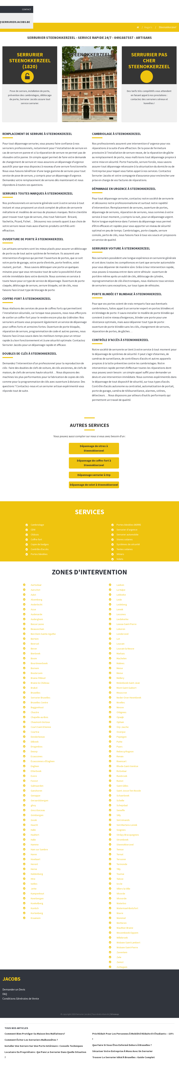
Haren (34, 854)
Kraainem (36, 918)
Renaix (120, 756)
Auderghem (37, 619)
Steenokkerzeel (125, 844)
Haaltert (35, 834)
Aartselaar (36, 584)
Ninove (120, 707)
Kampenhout (37, 893)
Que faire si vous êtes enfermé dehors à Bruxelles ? (122, 1045)
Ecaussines (36, 756)
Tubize (120, 878)
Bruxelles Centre (39, 702)
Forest (34, 780)
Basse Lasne (37, 624)
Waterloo (121, 903)
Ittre (33, 878)
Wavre (120, 913)
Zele (119, 957)
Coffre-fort (36, 539)
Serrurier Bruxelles (40, 697)
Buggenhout (37, 707)
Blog (112, 15)
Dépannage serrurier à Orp (93, 475)
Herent (34, 864)
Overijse (121, 731)
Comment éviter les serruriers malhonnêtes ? (31, 1039)
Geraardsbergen (39, 800)
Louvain (120, 643)
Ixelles (34, 883)
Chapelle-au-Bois (39, 717)
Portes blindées (39, 554)
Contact (172, 3)
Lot (118, 638)
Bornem (35, 668)
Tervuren (121, 859)
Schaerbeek (123, 795)
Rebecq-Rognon (125, 751)
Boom (34, 658)
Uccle (119, 883)
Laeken (120, 584)
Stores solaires (125, 539)
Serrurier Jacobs (66, 15)
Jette (34, 888)
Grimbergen (37, 815)
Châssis (35, 534)
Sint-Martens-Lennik (127, 825)
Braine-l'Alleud (38, 678)
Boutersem (36, 673)
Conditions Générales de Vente (20, 998)
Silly (119, 815)
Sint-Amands (123, 820)
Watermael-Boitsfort (127, 908)
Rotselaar (122, 771)
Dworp (34, 751)
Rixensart (121, 761)
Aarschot (35, 589)
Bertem (35, 638)
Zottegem (122, 967)
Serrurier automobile (127, 534)
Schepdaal (122, 805)
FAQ (4, 994)
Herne (34, 869)
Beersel (35, 643)
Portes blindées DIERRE (129, 524)
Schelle (120, 800)
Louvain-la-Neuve (125, 648)
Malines (120, 663)
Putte (119, 741)
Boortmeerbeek (39, 663)
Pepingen (122, 736)
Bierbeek (35, 653)
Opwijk (120, 717)
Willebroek (122, 937)
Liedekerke (122, 619)
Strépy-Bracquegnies (128, 834)
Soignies (121, 829)
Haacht (34, 825)
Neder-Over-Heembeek (129, 697)
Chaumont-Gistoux (40, 722)
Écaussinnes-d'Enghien (43, 761)
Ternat (120, 854)
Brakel (34, 687)
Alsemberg (36, 599)
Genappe (35, 795)
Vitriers (120, 554)
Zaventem (122, 952)
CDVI (33, 529)
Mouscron (122, 692)
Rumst (120, 780)
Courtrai (35, 731)
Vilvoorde (122, 898)
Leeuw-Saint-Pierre (127, 624)
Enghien (35, 766)
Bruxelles (35, 692)
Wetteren (122, 922)
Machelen (122, 658)
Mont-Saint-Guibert (126, 687)
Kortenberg (37, 913)
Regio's (147, 27)
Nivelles (121, 702)
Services (92, 15)
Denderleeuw (38, 736)
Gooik (34, 820)
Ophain (120, 722)
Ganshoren (36, 790)
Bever (34, 648)
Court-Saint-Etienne (41, 727)
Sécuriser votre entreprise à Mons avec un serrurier (122, 1051)
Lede (119, 599)
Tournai (120, 873)
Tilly (119, 869)
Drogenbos (36, 746)
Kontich (35, 908)
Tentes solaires (125, 549)
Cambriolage (37, 524)
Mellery (120, 678)
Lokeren (121, 629)
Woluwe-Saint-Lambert (128, 942)
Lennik (120, 609)
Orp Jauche (123, 727)
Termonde (122, 864)
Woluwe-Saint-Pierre (127, 947)
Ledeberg (122, 604)
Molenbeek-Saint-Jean (128, 682)
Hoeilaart (35, 859)
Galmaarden (37, 785)
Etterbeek (36, 771)
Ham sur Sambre (39, 849)
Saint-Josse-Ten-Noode (129, 790)
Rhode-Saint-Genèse (127, 766)
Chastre (35, 712)
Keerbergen (37, 898)
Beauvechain (37, 629)
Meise (120, 668)
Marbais (121, 653)
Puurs (120, 746)
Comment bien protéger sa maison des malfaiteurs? (35, 1033)
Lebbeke (121, 594)
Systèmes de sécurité (128, 544)
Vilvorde (121, 893)
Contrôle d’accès (40, 549)
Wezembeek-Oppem (127, 932)
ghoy (33, 805)
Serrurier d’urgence (127, 529)
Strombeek (122, 839)
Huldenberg (37, 873)
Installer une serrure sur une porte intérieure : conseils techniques (44, 1045)
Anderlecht (36, 604)
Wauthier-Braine (125, 927)
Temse (120, 849)
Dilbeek (35, 741)
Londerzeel (122, 633)
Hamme (35, 844)
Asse (33, 609)
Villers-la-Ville (123, 888)
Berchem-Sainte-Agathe (43, 633)
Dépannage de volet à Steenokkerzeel (94, 484)
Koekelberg (37, 903)
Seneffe (121, 810)
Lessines (121, 614)
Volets (120, 559)
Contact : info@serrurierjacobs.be (150, 15)
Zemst (120, 962)
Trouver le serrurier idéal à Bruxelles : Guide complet (123, 1057)
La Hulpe (121, 589)
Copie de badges (40, 544)
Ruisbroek (122, 776)
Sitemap (114, 1014)
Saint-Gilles (122, 785)
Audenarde (36, 614)
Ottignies (121, 712)
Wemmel (121, 918)
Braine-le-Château (40, 682)
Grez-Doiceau (38, 810)
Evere (34, 776)
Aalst (33, 594)
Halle (33, 829)
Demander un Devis (13, 989)
